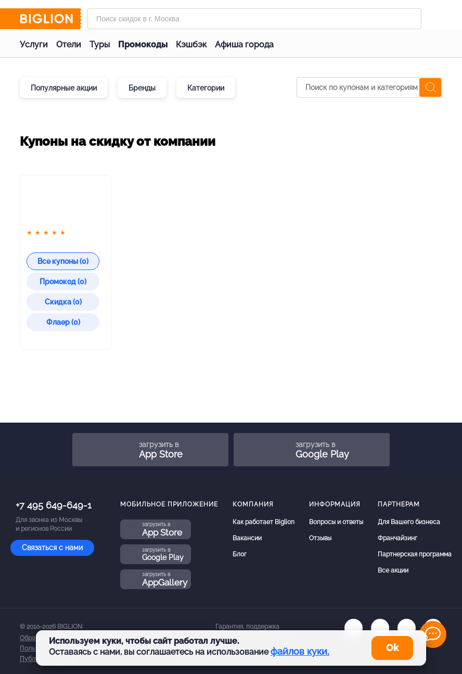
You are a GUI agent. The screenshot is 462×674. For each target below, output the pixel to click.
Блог (240, 554)
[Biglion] (50, 18)
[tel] (406, 628)
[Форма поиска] (254, 18)
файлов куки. (300, 651)
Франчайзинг (397, 538)
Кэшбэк (191, 44)
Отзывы (320, 538)
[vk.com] (353, 628)
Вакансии (247, 538)
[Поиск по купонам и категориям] (369, 87)
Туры (99, 44)
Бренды (142, 88)
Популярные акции (64, 88)
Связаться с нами (52, 547)
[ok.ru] (380, 628)
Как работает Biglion (263, 522)
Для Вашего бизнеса (409, 522)
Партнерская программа (415, 554)
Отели (68, 44)
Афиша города (244, 44)
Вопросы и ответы (336, 522)
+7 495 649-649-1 (54, 505)
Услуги (34, 44)
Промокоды (143, 44)
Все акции (393, 570)
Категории (205, 88)
